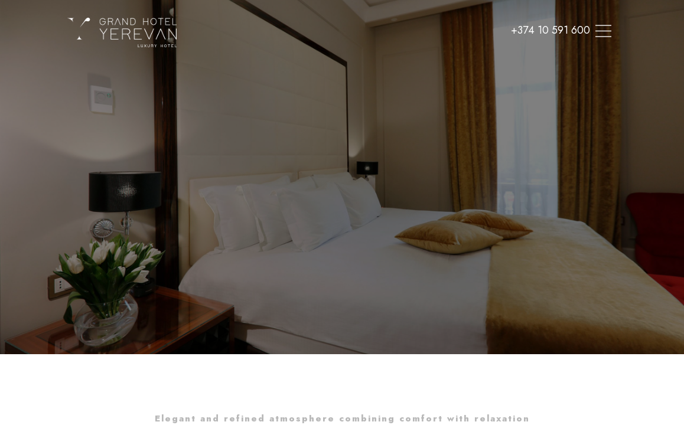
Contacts (425, 55)
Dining (275, 55)
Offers (374, 55)
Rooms (196, 55)
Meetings (324, 55)
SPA (235, 55)
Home (153, 55)
